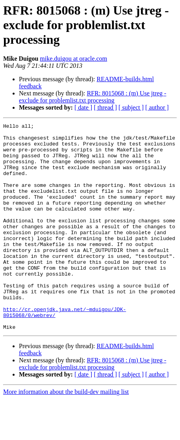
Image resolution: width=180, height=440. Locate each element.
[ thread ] (105, 107)
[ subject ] (131, 107)
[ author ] (157, 107)
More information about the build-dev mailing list (66, 433)
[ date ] (83, 107)
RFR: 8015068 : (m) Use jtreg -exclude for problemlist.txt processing (92, 97)
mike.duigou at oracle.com (73, 58)
